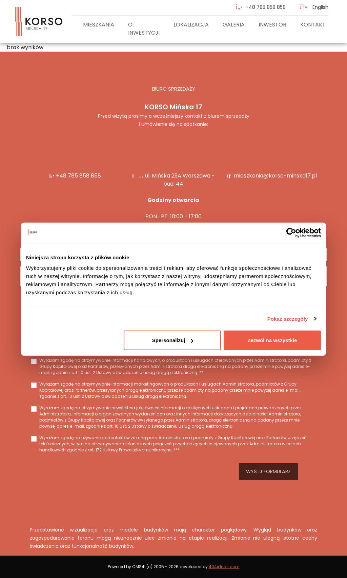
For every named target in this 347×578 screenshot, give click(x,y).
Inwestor (272, 25)
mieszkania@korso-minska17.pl (275, 176)
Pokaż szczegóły (287, 318)
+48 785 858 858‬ (78, 176)
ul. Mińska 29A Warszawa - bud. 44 (180, 180)
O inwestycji (144, 29)
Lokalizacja (191, 25)
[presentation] (126, 472)
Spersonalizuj (172, 340)
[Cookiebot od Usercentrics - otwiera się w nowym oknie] (291, 232)
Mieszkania (98, 25)
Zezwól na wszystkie (272, 340)
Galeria (234, 25)
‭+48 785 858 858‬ (266, 7)
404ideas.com (224, 567)
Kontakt (313, 25)
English (314, 7)
